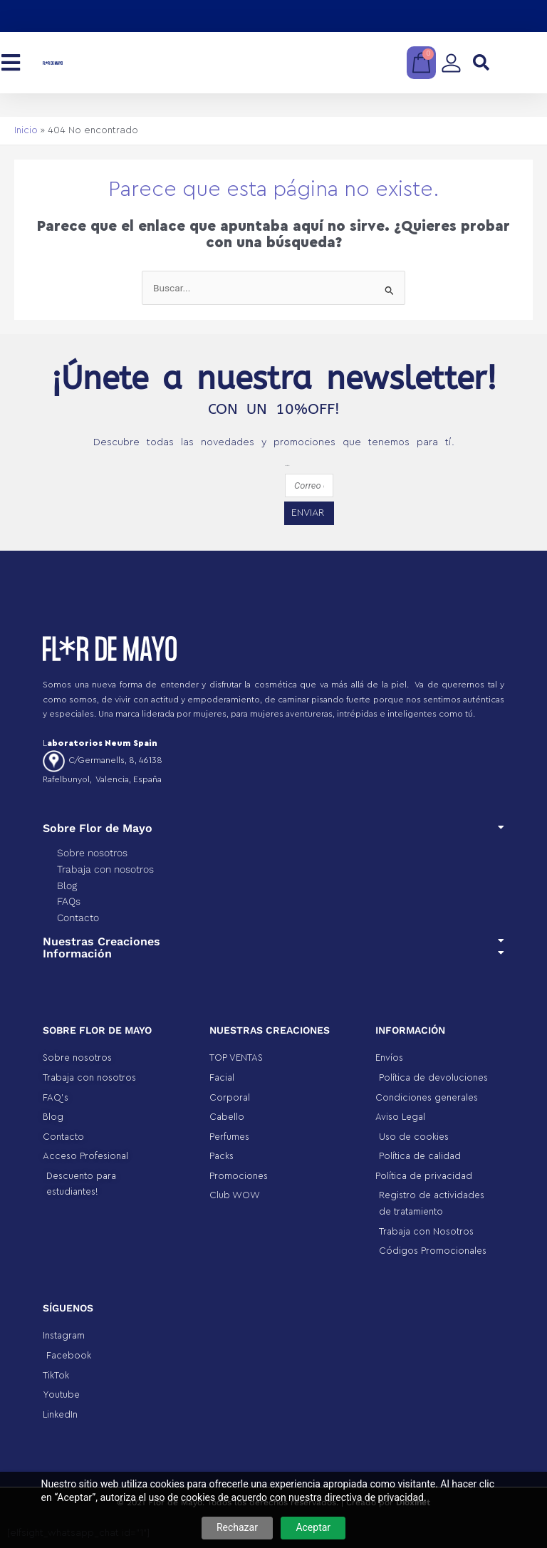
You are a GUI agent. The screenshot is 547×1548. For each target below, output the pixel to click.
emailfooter (287, 465)
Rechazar (237, 1527)
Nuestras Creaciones (101, 941)
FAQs (68, 901)
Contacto (78, 917)
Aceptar (313, 1527)
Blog (67, 885)
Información (77, 953)
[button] (481, 63)
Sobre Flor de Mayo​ (97, 828)
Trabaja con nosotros (105, 869)
